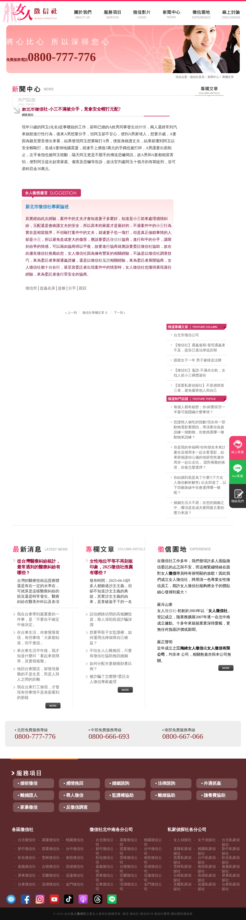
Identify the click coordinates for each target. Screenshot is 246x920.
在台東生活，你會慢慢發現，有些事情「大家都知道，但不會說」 (38, 637)
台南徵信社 (51, 866)
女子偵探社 (207, 840)
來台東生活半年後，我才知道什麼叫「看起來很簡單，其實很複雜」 (38, 656)
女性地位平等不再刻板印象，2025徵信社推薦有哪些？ (111, 567)
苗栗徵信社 (51, 849)
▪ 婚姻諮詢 (119, 783)
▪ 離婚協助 (165, 795)
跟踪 (82, 288)
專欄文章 (228, 77)
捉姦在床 (47, 288)
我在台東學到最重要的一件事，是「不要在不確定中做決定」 (38, 619)
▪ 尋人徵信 (74, 795)
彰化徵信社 (27, 858)
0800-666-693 (108, 736)
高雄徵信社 (75, 866)
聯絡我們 (237, 501)
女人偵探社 (182, 840)
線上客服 (237, 452)
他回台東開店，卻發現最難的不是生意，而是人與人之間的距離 (38, 674)
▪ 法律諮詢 (165, 783)
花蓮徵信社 (75, 875)
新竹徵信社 (27, 849)
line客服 (237, 476)
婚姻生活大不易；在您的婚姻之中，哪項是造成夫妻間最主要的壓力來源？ (199, 508)
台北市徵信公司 (186, 335)
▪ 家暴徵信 (28, 807)
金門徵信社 (75, 884)
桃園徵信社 (75, 840)
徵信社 (194, 77)
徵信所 (31, 288)
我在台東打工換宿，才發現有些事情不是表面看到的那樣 (38, 692)
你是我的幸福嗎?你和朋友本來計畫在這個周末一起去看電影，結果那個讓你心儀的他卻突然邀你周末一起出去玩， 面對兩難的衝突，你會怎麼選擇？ (200, 457)
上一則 (70, 312)
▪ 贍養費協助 (213, 795)
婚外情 (140, 127)
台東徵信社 (27, 884)
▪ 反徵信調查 (76, 807)
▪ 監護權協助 (122, 795)
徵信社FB (147, 913)
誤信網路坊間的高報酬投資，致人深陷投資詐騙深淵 (111, 619)
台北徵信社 (27, 840)
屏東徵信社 (27, 875)
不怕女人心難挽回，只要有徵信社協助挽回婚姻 (111, 653)
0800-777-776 (51, 57)
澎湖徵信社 (51, 884)
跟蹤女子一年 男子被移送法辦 (197, 360)
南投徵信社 (75, 858)
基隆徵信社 (51, 840)
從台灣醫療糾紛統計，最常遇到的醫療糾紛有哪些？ (38, 567)
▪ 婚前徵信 (28, 783)
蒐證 (106, 260)
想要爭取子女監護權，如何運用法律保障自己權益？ (111, 637)
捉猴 (62, 288)
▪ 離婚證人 (28, 795)
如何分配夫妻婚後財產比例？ (111, 666)
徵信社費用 (162, 913)
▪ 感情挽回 (74, 783)
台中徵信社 (75, 849)
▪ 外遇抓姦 (211, 783)
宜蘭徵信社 (51, 875)
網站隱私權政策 (182, 913)
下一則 (120, 312)
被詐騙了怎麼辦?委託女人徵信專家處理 (110, 679)
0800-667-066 (182, 736)
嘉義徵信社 (27, 866)
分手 (72, 288)
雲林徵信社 (51, 858)
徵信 (126, 913)
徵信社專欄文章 (95, 312)
